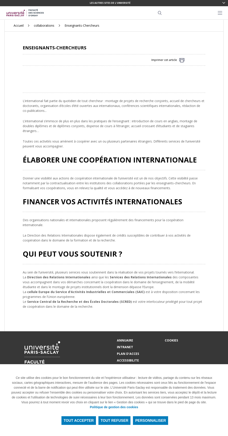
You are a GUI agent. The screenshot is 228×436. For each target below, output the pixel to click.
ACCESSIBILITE (128, 360)
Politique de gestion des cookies (114, 407)
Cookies (171, 340)
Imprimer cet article (168, 60)
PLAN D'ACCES (128, 354)
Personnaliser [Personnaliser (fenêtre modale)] (150, 420)
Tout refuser (114, 420)
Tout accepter (79, 420)
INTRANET (125, 347)
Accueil (19, 25)
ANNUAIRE (125, 340)
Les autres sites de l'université (110, 2)
